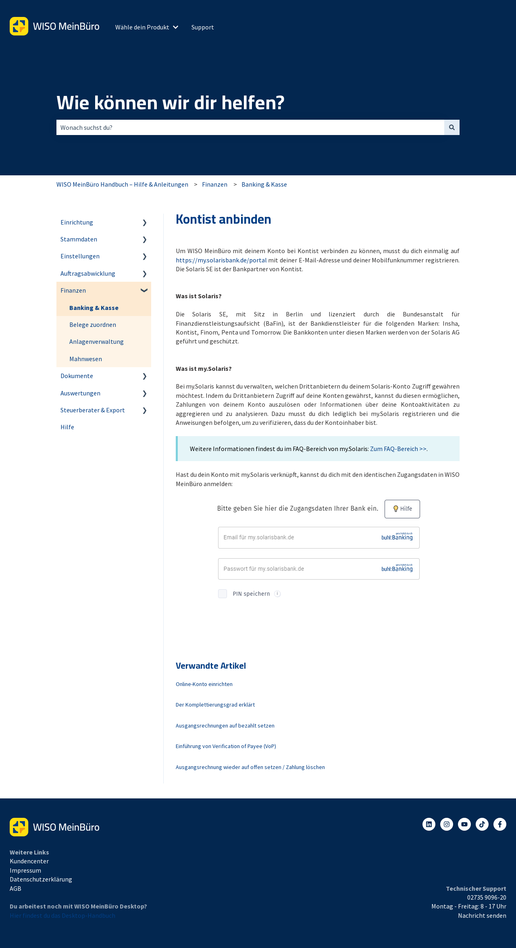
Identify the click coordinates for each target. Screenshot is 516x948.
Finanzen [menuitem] (73, 290)
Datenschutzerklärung (41, 879)
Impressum (25, 870)
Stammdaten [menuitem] (78, 239)
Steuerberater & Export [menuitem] (92, 410)
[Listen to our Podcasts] (482, 824)
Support (202, 27)
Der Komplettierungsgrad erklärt (215, 704)
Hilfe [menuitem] (67, 427)
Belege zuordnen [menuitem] (92, 324)
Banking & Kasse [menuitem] (94, 308)
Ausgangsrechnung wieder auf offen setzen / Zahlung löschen (250, 767)
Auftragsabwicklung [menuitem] (87, 273)
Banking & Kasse (264, 184)
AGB (15, 888)
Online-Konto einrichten (204, 684)
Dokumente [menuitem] (76, 376)
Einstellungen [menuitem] (80, 256)
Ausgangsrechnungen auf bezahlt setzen (225, 725)
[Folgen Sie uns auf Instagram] (446, 824)
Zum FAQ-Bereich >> (398, 449)
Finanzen (214, 184)
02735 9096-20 (486, 897)
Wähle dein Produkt (142, 27)
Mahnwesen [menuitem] (85, 359)
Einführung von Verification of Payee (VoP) (226, 746)
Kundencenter (29, 861)
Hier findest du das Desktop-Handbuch (62, 915)
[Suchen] (452, 127)
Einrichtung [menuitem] (76, 222)
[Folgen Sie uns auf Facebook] (499, 824)
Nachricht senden (482, 915)
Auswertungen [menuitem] (80, 393)
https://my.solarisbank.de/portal (221, 260)
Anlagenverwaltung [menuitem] (96, 341)
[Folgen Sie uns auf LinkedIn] (428, 824)
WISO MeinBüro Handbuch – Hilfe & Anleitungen (122, 184)
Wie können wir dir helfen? (170, 102)
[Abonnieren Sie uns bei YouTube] (464, 824)
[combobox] (250, 127)
